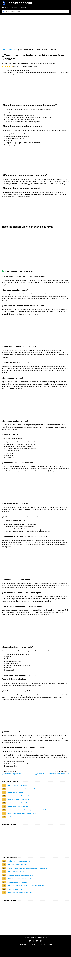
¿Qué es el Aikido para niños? (16, 792)
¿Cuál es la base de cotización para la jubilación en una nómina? (26, 810)
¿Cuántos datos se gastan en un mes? (18, 799)
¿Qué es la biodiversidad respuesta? (18, 806)
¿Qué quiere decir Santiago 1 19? (17, 882)
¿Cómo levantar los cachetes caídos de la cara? (21, 813)
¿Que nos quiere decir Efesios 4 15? (18, 796)
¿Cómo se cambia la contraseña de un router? (21, 789)
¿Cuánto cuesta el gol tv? (15, 889)
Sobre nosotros (23, 944)
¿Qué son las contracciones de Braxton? (19, 861)
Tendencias (14, 7)
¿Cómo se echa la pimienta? (11, 774)
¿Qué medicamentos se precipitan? (17, 864)
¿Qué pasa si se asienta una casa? (17, 817)
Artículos (5, 7)
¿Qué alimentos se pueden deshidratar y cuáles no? (52, 774)
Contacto (34, 944)
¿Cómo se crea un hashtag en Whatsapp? (19, 892)
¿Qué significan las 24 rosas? (16, 871)
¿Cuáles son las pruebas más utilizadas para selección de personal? (27, 868)
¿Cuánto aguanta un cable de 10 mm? (18, 803)
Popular (23, 7)
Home (4, 50)
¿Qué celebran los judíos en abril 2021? (19, 785)
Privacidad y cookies (46, 944)
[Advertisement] (35, 30)
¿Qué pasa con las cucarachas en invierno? (20, 875)
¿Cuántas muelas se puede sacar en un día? (20, 878)
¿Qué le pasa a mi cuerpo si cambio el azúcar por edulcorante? (26, 885)
